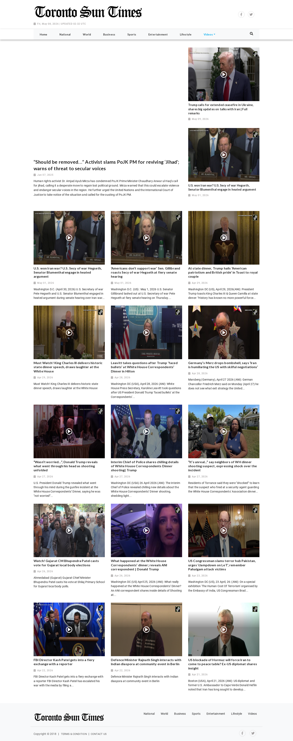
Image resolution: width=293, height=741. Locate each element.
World (164, 713)
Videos (252, 713)
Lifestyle (236, 713)
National (149, 713)
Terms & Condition (74, 733)
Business (180, 713)
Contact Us (99, 733)
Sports (196, 713)
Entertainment (216, 713)
